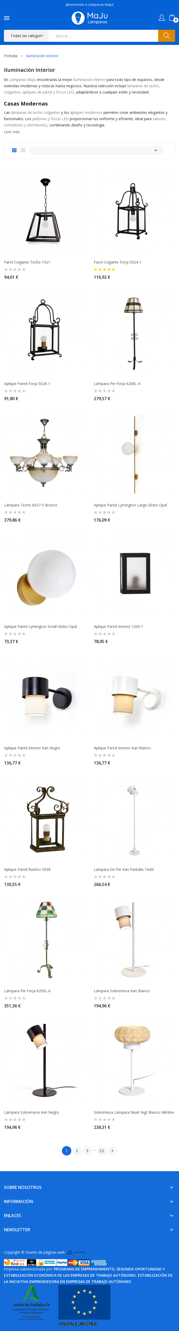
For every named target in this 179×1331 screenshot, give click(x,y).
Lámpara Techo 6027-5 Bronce (30, 505)
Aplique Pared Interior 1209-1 (118, 626)
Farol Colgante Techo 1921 (27, 262)
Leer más (12, 131)
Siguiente (112, 1150)
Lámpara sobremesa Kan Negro (31, 1112)
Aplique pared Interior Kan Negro (32, 748)
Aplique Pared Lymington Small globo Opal (40, 626)
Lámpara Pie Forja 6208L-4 (117, 383)
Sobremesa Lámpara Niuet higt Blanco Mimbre (134, 1112)
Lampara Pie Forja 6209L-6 (27, 991)
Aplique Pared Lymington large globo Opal (130, 505)
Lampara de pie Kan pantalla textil (124, 869)
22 (102, 1150)
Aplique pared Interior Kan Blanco (122, 748)
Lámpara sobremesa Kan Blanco (122, 991)
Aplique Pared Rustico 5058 (27, 869)
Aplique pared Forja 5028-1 (27, 383)
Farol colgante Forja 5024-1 (117, 262)
